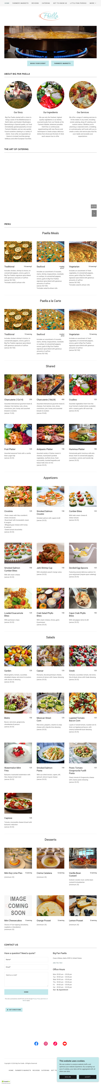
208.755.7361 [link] (58, 967)
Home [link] (7, 3)
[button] (93, 3)
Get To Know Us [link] (60, 3)
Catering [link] (46, 3)
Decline (70, 1077)
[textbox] (26, 963)
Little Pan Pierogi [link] (78, 3)
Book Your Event (38, 67)
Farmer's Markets (62, 67)
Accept (88, 1077)
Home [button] (11, 1074)
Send (26, 996)
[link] (50, 18)
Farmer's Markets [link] (21, 3)
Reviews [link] (35, 3)
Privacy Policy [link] (36, 1003)
